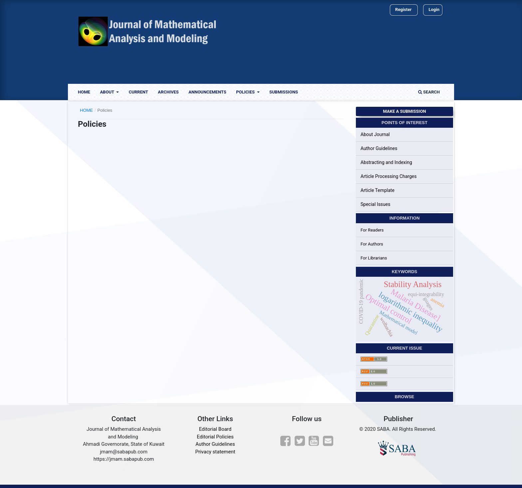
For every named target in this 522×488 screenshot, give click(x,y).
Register (403, 9)
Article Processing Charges (389, 176)
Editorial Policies (215, 437)
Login (433, 9)
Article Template (377, 190)
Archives (168, 91)
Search (429, 91)
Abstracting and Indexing (386, 162)
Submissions (283, 91)
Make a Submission (404, 111)
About (107, 91)
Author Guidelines (379, 148)
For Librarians (374, 257)
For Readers (372, 230)
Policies (246, 91)
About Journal (375, 134)
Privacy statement (215, 452)
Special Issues (375, 204)
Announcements (207, 91)
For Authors (372, 244)
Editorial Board (215, 429)
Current (138, 91)
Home (84, 91)
